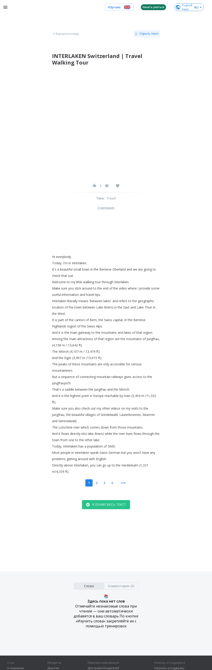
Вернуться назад (65, 33)
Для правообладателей (103, 668)
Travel (111, 198)
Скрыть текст (147, 34)
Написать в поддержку (169, 668)
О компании (15, 668)
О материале (106, 207)
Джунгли (53, 668)
